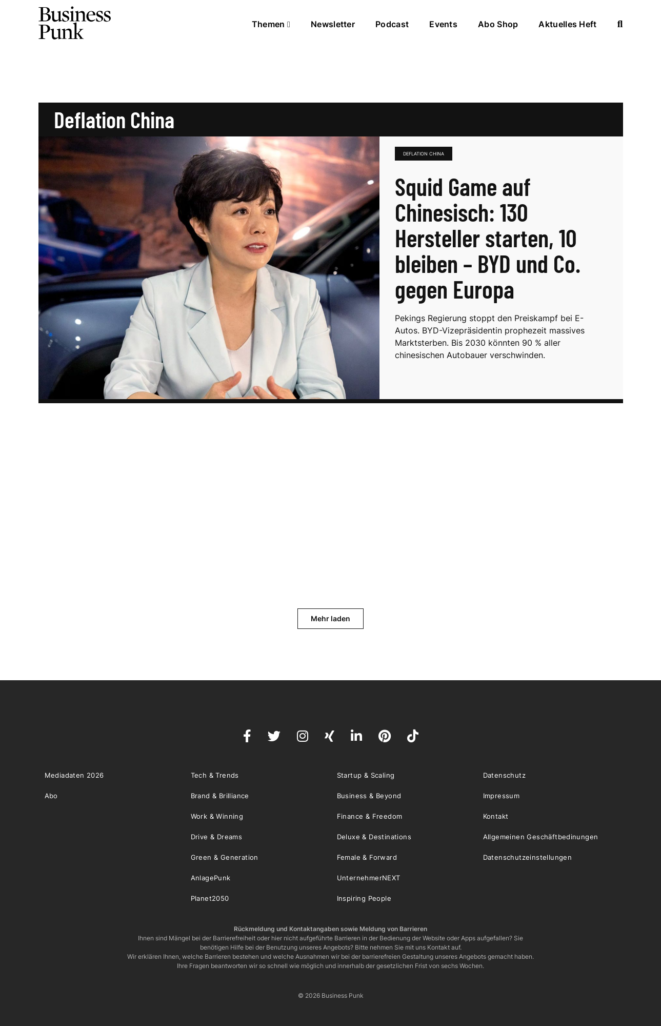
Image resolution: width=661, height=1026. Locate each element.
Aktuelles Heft (567, 24)
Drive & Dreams (217, 837)
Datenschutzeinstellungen (527, 857)
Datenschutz (504, 775)
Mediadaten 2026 (74, 775)
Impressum (501, 796)
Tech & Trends (215, 775)
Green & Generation (224, 857)
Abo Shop (498, 24)
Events (443, 24)
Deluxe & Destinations (374, 837)
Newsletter (333, 24)
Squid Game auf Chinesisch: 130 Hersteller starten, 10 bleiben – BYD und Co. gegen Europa (487, 237)
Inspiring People (364, 898)
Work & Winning (217, 816)
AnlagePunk (211, 878)
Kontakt (496, 816)
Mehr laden (330, 618)
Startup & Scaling (366, 775)
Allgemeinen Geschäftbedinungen (540, 837)
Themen (271, 24)
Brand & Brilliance (220, 796)
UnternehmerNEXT (368, 878)
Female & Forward (367, 857)
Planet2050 (210, 898)
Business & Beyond (369, 796)
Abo (51, 796)
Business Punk (75, 23)
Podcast (392, 24)
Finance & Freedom (370, 816)
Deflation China (423, 153)
